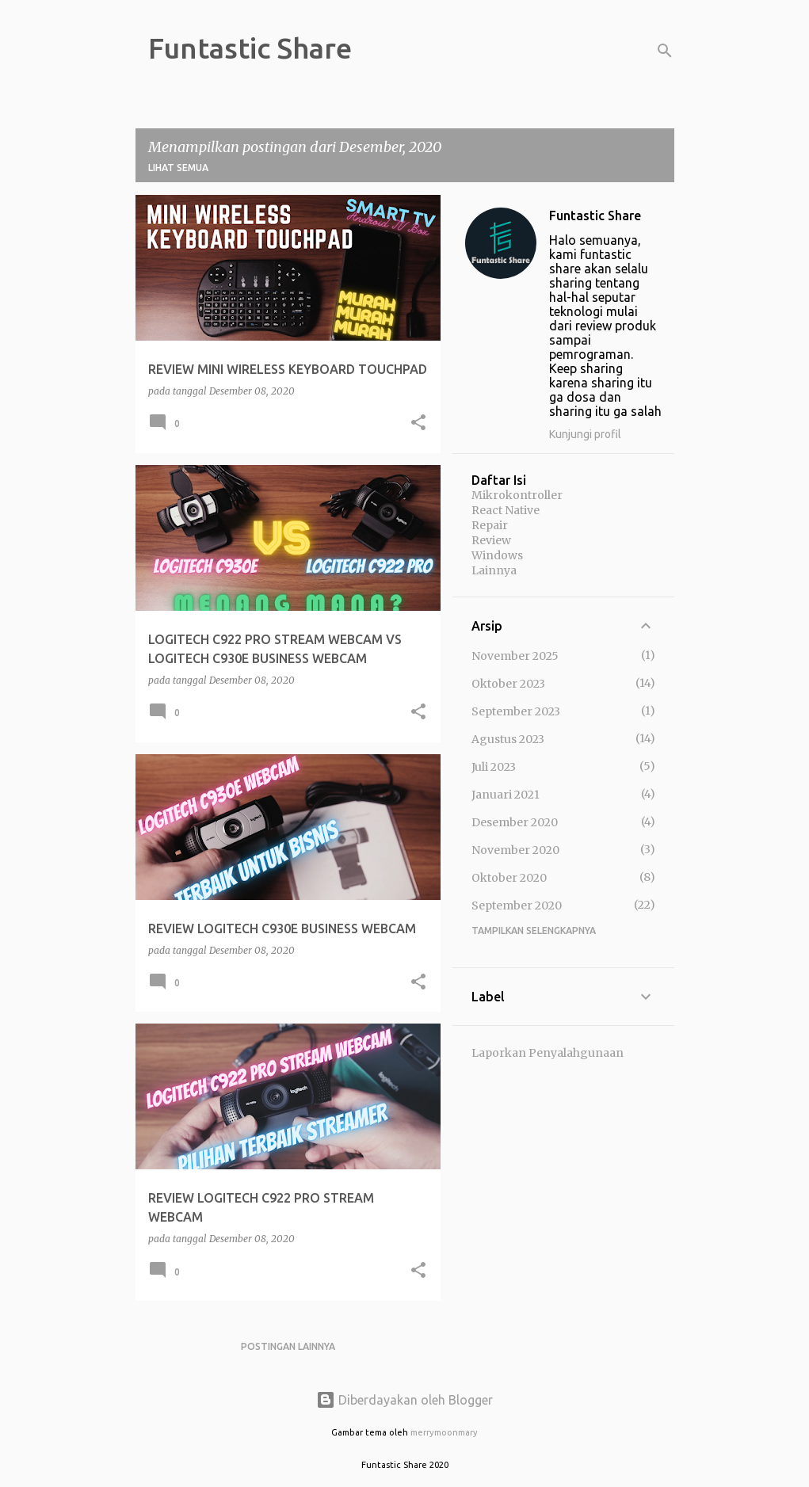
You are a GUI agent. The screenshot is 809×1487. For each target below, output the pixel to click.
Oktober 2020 (509, 878)
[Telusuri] (664, 51)
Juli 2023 (493, 767)
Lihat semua (178, 167)
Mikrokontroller (517, 495)
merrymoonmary (444, 1432)
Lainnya (494, 570)
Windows (497, 555)
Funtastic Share (250, 48)
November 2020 (515, 850)
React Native (505, 510)
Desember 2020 (514, 822)
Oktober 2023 (508, 684)
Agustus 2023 (507, 739)
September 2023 (515, 711)
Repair (489, 525)
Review (491, 540)
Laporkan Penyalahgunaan (547, 1053)
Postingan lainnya (288, 1346)
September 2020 (516, 905)
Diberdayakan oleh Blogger (404, 1400)
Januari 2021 (505, 794)
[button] (418, 423)
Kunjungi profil (585, 434)
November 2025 (515, 656)
